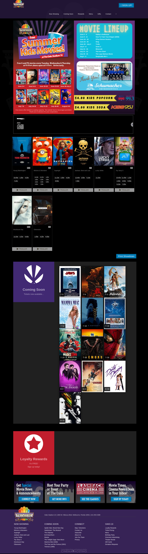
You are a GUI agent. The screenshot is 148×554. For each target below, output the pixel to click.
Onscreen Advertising (112, 538)
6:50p (57, 181)
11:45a (124, 178)
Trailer (22, 190)
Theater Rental (110, 540)
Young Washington (20, 528)
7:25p (124, 184)
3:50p (124, 181)
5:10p (88, 178)
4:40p (41, 182)
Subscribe (78, 533)
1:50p (62, 178)
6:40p (27, 237)
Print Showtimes (126, 256)
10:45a (16, 178)
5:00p (129, 181)
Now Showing (54, 14)
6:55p (47, 237)
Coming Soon (68, 14)
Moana (46, 538)
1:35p (21, 178)
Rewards (81, 14)
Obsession (17, 545)
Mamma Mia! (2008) (51, 542)
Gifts (99, 14)
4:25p (27, 178)
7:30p (77, 181)
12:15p (42, 177)
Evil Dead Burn (49, 535)
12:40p (77, 178)
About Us (78, 535)
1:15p (129, 178)
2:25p (41, 179)
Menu (91, 14)
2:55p (83, 178)
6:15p (118, 184)
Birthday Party (110, 535)
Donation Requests (111, 545)
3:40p (47, 179)
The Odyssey (48, 533)
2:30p (118, 181)
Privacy (77, 540)
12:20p (16, 237)
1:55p (36, 179)
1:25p (47, 177)
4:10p (36, 182)
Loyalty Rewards (110, 528)
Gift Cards (108, 542)
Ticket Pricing (109, 531)
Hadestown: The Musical (52, 531)
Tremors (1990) (49, 547)
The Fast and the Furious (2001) (55, 545)
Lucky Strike (18, 538)
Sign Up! (126, 5)
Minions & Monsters (20, 531)
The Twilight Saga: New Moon (54, 540)
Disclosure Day (19, 542)
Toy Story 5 (18, 540)
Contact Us (78, 531)
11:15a (36, 177)
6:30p (36, 184)
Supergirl (17, 533)
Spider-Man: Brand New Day (53, 528)
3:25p (21, 237)
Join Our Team (80, 538)
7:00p (41, 184)
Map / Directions (80, 528)
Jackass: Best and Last (21, 535)
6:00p (47, 182)
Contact (108, 14)
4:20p (68, 178)
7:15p (16, 181)
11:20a (98, 178)
